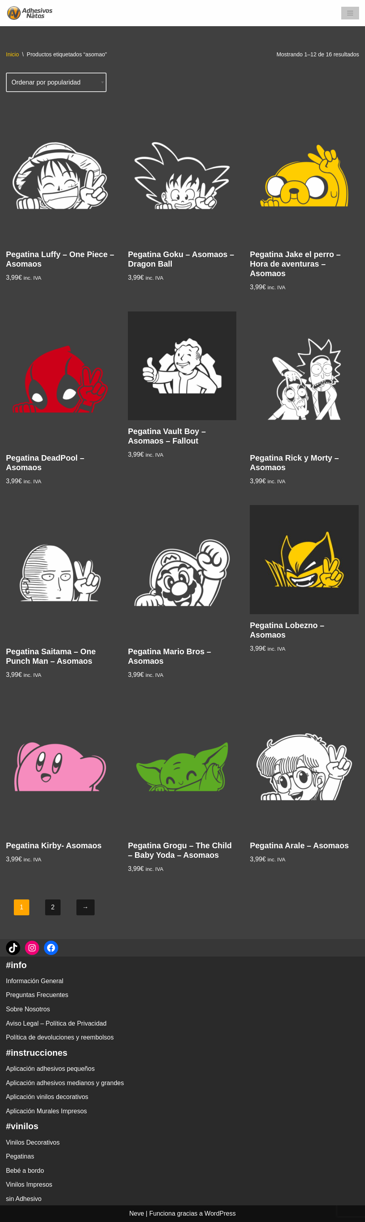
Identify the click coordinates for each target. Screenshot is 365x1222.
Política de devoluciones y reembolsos (60, 1037)
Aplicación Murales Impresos (46, 1111)
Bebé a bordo (25, 1170)
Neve (136, 1213)
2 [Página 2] (53, 907)
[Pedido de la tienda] (56, 82)
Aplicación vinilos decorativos (47, 1096)
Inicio (12, 54)
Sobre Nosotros (28, 1009)
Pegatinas (20, 1156)
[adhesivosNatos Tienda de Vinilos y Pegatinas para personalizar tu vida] (31, 13)
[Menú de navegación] (350, 13)
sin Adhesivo (24, 1198)
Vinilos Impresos (29, 1184)
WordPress (220, 1213)
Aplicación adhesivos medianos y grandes (65, 1083)
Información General (34, 981)
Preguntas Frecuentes (37, 994)
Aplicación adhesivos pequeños (50, 1068)
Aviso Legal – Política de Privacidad (56, 1023)
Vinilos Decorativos (33, 1142)
